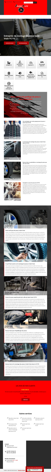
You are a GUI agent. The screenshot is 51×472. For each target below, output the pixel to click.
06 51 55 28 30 (17, 1)
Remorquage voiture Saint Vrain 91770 (13, 424)
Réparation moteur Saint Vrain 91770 (14, 419)
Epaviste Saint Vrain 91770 (26, 424)
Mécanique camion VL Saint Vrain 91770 (39, 419)
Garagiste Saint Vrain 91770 (39, 424)
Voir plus (25, 399)
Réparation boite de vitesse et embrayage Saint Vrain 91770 (13, 430)
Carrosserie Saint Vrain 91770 (26, 429)
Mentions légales (21, 470)
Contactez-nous (9, 43)
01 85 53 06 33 (8, 1)
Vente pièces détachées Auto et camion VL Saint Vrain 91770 (27, 420)
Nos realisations (23, 43)
